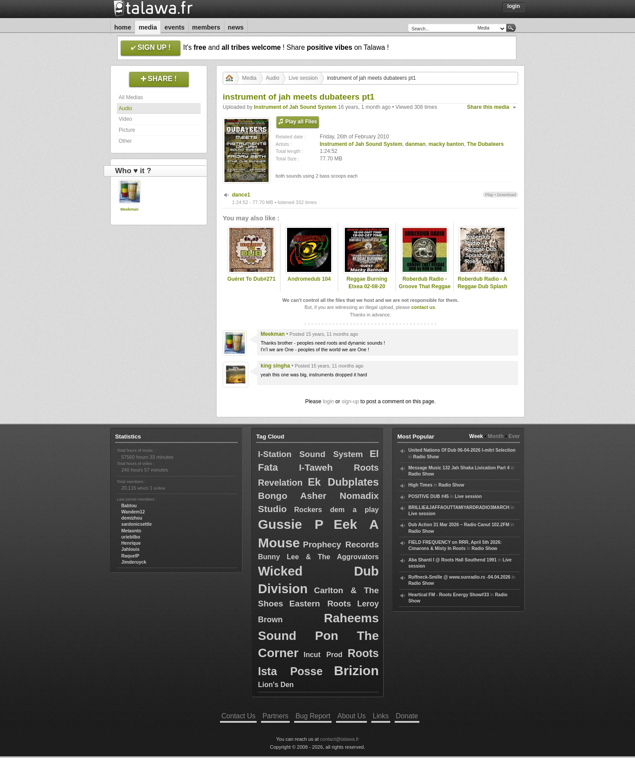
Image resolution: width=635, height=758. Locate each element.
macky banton (446, 144)
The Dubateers (485, 144)
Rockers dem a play (336, 509)
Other (125, 141)
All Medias (131, 97)
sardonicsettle (136, 524)
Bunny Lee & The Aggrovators (318, 557)
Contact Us (238, 716)
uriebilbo (130, 537)
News (236, 27)
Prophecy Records (341, 544)
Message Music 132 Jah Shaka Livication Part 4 (458, 467)
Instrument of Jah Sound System (295, 107)
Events (174, 27)
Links (380, 716)
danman (415, 144)
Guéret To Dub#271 (251, 279)
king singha (275, 366)
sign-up (350, 401)
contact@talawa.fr (339, 739)
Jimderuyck (133, 562)
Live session (303, 78)
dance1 (241, 195)
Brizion (356, 670)
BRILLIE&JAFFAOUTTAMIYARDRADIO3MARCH (458, 507)
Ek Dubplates (343, 482)
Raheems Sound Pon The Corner (318, 635)
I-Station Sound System (310, 454)
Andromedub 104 (309, 279)
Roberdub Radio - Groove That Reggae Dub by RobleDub (424, 286)
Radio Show (426, 456)
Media (147, 27)
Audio (125, 108)
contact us (423, 307)
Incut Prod (323, 654)
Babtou (129, 505)
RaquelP (130, 556)
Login (513, 6)
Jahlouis (130, 549)
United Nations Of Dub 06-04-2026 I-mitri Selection (461, 450)
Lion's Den (276, 684)
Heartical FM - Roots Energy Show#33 (448, 594)
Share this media (488, 107)
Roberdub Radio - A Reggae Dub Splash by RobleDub (483, 286)
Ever (514, 436)
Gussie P (291, 524)
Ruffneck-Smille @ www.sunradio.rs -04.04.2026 (459, 577)
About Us (351, 716)
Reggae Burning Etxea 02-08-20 (367, 283)
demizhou (131, 518)
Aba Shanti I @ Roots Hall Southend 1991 (452, 559)
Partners (275, 716)
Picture (127, 130)
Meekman (129, 209)
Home (122, 27)
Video (125, 119)
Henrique (131, 543)
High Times (420, 485)
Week (476, 436)
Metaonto (131, 530)
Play (489, 194)
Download (506, 194)
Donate (407, 716)
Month (496, 436)
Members (206, 27)
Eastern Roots (320, 603)
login (328, 401)
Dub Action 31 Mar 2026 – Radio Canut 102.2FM (458, 524)
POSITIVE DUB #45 (428, 496)
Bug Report (312, 716)
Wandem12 (133, 511)
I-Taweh (316, 467)
